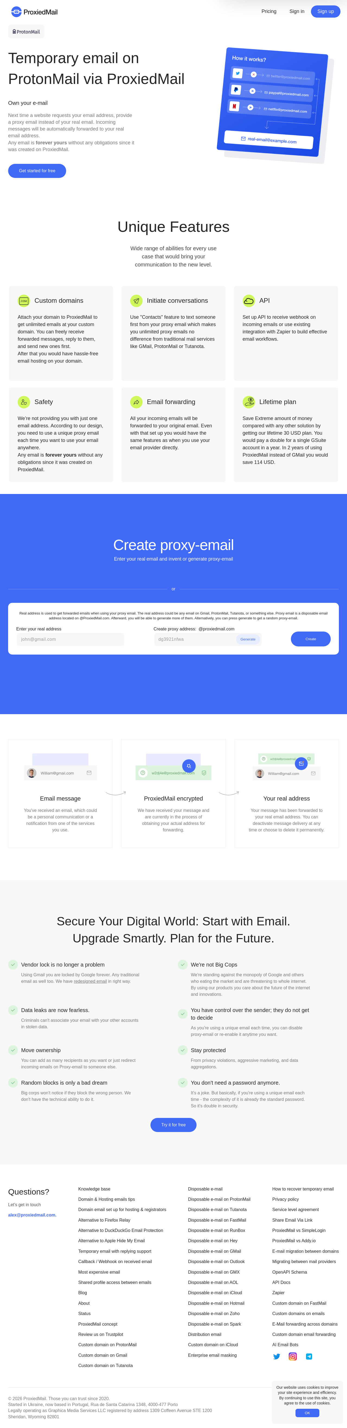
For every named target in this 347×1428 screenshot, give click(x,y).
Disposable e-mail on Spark (214, 1324)
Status (84, 1313)
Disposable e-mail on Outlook (216, 1261)
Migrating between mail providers (304, 1261)
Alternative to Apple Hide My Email (111, 1240)
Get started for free (37, 170)
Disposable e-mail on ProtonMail (219, 1199)
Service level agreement (295, 1209)
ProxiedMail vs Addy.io (294, 1240)
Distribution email (204, 1334)
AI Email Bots (285, 1344)
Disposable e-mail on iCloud (215, 1292)
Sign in (297, 11)
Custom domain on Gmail (102, 1355)
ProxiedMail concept (97, 1324)
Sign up (325, 11)
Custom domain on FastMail (299, 1303)
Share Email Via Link (292, 1220)
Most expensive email (99, 1272)
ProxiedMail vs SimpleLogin (299, 1230)
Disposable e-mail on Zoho (214, 1313)
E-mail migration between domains (305, 1251)
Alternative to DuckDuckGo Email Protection (120, 1230)
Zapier (278, 1292)
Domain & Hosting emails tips (106, 1199)
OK (307, 1413)
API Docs (281, 1282)
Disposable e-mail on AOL (213, 1282)
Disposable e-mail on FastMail (217, 1220)
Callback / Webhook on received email (115, 1261)
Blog (82, 1292)
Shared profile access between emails (114, 1282)
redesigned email (90, 981)
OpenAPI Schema (289, 1272)
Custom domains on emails (298, 1313)
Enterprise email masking (212, 1355)
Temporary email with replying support (114, 1251)
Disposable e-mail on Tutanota (217, 1209)
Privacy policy (285, 1199)
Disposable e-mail (205, 1189)
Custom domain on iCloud (213, 1344)
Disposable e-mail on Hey (212, 1240)
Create (311, 639)
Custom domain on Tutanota (105, 1365)
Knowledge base (94, 1189)
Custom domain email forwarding (304, 1334)
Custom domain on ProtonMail (107, 1344)
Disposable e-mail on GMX (214, 1272)
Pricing (269, 11)
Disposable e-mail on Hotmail (216, 1303)
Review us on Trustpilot (100, 1334)
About (84, 1303)
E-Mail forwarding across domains (305, 1324)
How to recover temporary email (303, 1189)
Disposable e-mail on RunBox (216, 1230)
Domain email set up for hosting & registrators (122, 1209)
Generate (248, 639)
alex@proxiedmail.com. (32, 1215)
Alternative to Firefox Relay (104, 1220)
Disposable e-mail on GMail (214, 1251)
